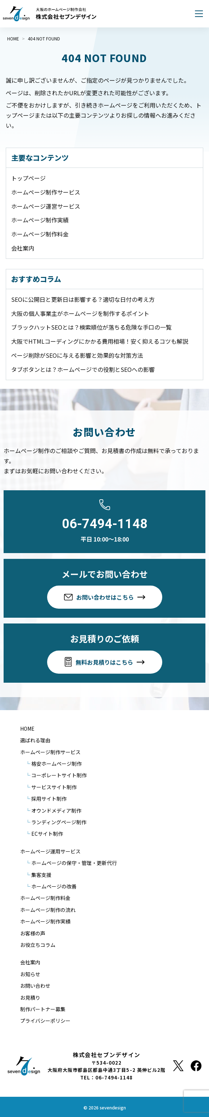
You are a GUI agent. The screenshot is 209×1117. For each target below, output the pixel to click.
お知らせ (30, 974)
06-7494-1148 (104, 523)
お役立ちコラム (37, 944)
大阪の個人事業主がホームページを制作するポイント (80, 313)
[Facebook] (196, 1065)
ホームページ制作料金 (40, 234)
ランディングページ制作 (58, 822)
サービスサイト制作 (54, 787)
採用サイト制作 (49, 798)
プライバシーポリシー (45, 1020)
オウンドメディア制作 (56, 810)
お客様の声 (32, 933)
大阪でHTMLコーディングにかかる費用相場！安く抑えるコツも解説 (99, 341)
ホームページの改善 (54, 886)
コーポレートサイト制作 (59, 775)
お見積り (30, 997)
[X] (178, 1065)
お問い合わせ (35, 985)
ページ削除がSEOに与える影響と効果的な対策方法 (77, 355)
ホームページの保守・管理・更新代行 (74, 862)
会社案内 (22, 248)
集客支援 (41, 874)
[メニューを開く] (199, 14)
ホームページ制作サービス (45, 192)
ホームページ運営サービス (45, 206)
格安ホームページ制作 (56, 763)
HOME (27, 728)
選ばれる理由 (35, 740)
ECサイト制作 (47, 833)
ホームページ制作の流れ (48, 909)
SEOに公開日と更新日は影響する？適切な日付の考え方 (83, 299)
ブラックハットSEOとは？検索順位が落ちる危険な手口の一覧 (91, 327)
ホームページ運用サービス (50, 851)
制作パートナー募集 (42, 1009)
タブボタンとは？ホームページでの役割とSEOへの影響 (83, 369)
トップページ (28, 178)
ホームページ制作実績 (40, 220)
